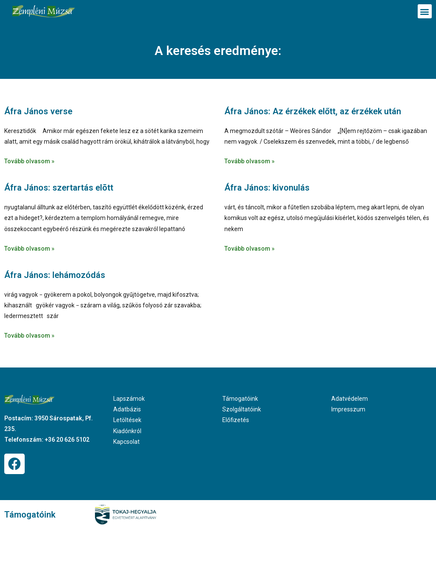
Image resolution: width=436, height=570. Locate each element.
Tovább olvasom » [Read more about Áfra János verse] (29, 161)
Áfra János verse (38, 111)
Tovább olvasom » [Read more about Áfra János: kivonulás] (249, 248)
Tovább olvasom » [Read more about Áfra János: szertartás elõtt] (29, 248)
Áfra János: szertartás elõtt (58, 187)
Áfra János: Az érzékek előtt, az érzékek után (312, 111)
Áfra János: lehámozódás (54, 275)
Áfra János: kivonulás (267, 187)
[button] (425, 11)
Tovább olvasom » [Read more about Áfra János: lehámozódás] (29, 335)
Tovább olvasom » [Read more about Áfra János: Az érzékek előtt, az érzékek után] (249, 161)
